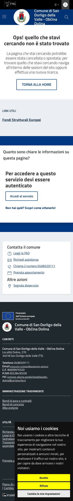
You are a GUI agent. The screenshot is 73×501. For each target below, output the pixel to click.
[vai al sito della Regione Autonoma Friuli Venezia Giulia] (10, 3)
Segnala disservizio (26, 285)
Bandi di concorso (13, 404)
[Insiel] (9, 495)
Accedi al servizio (21, 196)
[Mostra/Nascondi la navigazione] (4, 16)
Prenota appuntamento (28, 272)
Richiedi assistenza (26, 259)
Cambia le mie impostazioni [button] (43, 494)
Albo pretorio (10, 407)
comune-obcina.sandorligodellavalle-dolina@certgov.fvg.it (25, 378)
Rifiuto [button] (44, 486)
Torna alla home (36, 84)
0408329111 (34, 266)
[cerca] (66, 17)
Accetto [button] (44, 478)
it (57, 4)
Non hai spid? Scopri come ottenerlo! (30, 207)
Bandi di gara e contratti (17, 400)
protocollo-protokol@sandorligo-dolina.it (29, 366)
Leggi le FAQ (21, 253)
